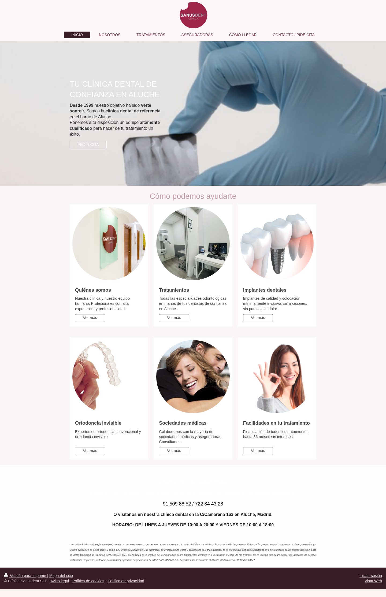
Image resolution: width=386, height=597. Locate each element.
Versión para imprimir (25, 575)
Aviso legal (59, 581)
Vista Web (373, 581)
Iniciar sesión (371, 575)
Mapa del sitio (61, 575)
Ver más (90, 317)
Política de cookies (88, 581)
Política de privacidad (126, 581)
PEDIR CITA (88, 144)
